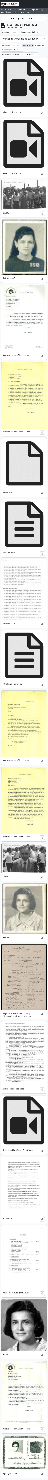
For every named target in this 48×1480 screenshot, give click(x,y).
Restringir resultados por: (24, 18)
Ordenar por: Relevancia (11, 50)
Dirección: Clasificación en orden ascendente (19, 54)
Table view (40, 45)
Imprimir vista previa (11, 45)
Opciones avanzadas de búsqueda (20, 38)
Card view (28, 45)
